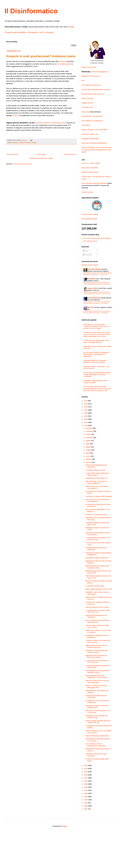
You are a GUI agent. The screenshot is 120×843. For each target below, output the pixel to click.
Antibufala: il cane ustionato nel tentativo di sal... (96, 717)
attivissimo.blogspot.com (100, 72)
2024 (86, 401)
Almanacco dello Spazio (90, 172)
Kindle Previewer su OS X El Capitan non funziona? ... (98, 732)
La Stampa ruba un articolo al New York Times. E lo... (97, 611)
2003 (86, 803)
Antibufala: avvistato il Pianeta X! (97, 558)
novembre (89, 431)
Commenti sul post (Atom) (22, 164)
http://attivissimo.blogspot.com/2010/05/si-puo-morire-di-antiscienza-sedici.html (97, 283)
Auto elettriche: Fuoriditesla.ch (92, 121)
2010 (86, 781)
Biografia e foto (87, 76)
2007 (86, 790)
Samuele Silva (93, 288)
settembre (89, 437)
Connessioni (86, 125)
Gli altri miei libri (87, 192)
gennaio (89, 462)
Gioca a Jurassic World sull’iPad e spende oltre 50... (97, 621)
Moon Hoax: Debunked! (90, 168)
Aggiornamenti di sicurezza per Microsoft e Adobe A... (96, 656)
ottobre (88, 434)
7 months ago (103, 274)
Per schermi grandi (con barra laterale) (97, 238)
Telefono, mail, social (89, 67)
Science (16, 115)
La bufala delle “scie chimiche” (92, 116)
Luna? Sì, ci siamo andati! (91, 163)
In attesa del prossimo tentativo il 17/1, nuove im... (97, 661)
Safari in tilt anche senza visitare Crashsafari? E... (96, 487)
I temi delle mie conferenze (91, 85)
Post (85, 251)
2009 (86, 784)
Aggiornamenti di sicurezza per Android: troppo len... (96, 646)
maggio (88, 450)
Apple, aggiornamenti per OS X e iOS (98, 589)
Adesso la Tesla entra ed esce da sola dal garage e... (97, 681)
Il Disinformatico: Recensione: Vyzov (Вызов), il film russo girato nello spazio (97, 302)
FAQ (83, 80)
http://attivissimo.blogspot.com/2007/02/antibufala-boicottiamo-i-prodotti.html (98, 273)
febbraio (89, 459)
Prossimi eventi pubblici (15, 32)
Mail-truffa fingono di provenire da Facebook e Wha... (97, 567)
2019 (86, 416)
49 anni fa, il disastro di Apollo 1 (96, 514)
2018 (86, 419)
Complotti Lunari (87, 107)
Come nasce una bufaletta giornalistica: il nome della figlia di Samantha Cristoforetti (97, 374)
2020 (86, 413)
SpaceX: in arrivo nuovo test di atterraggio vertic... (96, 686)
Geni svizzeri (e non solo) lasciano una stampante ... (97, 500)
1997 (86, 809)
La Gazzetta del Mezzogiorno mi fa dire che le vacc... (97, 538)
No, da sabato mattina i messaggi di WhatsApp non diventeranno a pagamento (96, 354)
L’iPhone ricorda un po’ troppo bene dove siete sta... (97, 641)
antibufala (15, 142)
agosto (88, 441)
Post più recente (12, 154)
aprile (88, 453)
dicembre (89, 428)
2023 (86, 404)
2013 (86, 772)
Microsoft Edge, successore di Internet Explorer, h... (96, 482)
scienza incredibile (25, 142)
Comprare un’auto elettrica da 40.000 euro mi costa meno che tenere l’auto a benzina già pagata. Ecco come (97, 334)
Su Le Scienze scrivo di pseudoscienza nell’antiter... (96, 745)
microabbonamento (64, 64)
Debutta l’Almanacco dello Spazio (97, 736)
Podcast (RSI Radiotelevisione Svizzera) (96, 89)
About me (96, 76)
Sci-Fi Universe (46, 32)
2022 (86, 407)
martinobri (91, 279)
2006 (86, 793)
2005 (86, 796)
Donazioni (32, 32)
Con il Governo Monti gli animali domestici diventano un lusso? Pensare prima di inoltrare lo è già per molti (97, 388)
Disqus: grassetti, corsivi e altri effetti (94, 129)
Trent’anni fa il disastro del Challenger (98, 496)
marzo (88, 456)
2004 (86, 800)
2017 (86, 422)
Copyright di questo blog (90, 138)
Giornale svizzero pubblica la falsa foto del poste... (97, 533)
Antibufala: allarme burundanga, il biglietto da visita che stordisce (95, 361)
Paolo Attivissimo (94, 298)
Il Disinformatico (31, 11)
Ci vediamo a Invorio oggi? (94, 586)
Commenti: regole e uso (90, 134)
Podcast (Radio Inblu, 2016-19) (92, 94)
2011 (86, 778)
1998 (86, 806)
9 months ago (106, 284)
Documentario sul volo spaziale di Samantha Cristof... (97, 671)
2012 (86, 775)
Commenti (87, 255)
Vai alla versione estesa (90, 265)
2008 (86, 787)
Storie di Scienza (87, 98)
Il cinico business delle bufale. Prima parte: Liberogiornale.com (96, 341)
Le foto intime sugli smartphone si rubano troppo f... (97, 474)
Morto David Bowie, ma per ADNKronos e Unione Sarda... (96, 676)
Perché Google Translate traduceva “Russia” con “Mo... (97, 722)
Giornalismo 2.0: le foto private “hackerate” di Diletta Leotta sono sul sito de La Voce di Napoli (96, 326)
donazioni (62, 61)
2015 (86, 765)
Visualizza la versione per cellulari (41, 158)
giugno (88, 447)
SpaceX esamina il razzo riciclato (97, 607)
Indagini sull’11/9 (87, 103)
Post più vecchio (70, 154)
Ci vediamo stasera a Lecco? (95, 470)
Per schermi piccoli (90, 241)
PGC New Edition (94, 269)
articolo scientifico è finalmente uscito (51, 123)
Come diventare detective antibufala (94, 183)
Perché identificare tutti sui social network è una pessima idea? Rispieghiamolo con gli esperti (97, 150)
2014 (86, 769)
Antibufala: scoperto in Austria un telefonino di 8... (97, 706)
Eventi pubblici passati (89, 219)
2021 (86, 410)
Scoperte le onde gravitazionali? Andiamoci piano (96, 651)
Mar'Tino (91, 307)
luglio (88, 444)
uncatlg (33, 142)
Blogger (64, 826)
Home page (41, 154)
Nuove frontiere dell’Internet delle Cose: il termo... (97, 626)
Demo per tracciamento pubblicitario (94, 143)
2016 (86, 425)
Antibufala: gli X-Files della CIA (96, 478)
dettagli (70, 27)
